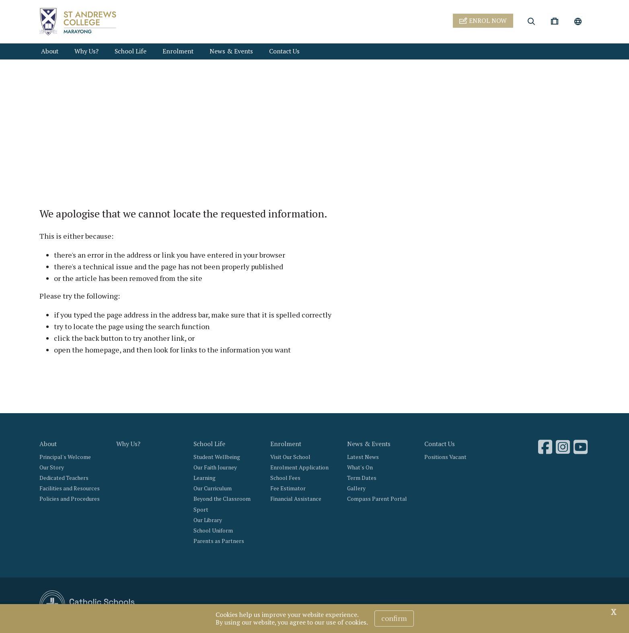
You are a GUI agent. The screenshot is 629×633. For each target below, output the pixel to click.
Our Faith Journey (215, 467)
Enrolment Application (299, 467)
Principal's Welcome (65, 457)
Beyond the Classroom (222, 498)
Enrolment (177, 51)
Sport (200, 509)
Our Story (51, 467)
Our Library (207, 520)
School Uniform (213, 530)
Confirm (394, 618)
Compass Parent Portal (377, 498)
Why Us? (86, 51)
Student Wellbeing (216, 457)
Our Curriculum (212, 488)
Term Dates (361, 477)
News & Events (231, 51)
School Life (130, 51)
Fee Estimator (288, 488)
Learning (204, 477)
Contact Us (284, 51)
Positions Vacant (445, 457)
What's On (360, 467)
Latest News (363, 457)
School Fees (285, 477)
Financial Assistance (295, 498)
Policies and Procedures (69, 498)
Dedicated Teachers (63, 477)
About (49, 51)
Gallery (356, 488)
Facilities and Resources (69, 488)
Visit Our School (290, 457)
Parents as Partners (218, 541)
